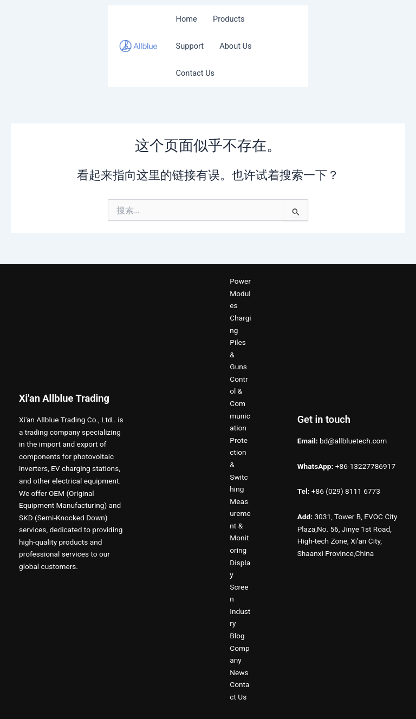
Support (190, 46)
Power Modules (240, 293)
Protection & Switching (239, 464)
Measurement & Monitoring (240, 525)
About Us (235, 46)
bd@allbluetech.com (353, 440)
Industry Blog (240, 623)
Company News (239, 660)
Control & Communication (240, 403)
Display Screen (240, 581)
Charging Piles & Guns (240, 342)
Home (186, 19)
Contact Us (195, 73)
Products (229, 19)
